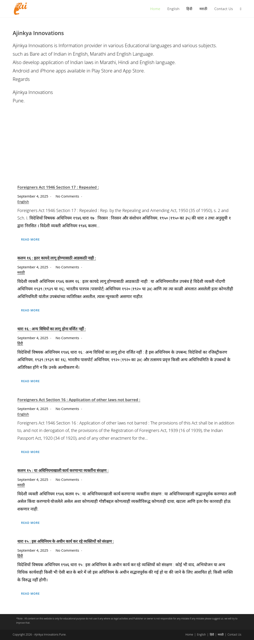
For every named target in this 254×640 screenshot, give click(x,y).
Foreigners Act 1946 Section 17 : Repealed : (58, 187)
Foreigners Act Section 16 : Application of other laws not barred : (78, 399)
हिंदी (20, 343)
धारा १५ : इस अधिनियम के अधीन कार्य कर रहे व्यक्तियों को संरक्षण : (65, 541)
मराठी (21, 272)
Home (189, 634)
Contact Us (234, 634)
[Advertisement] (127, 144)
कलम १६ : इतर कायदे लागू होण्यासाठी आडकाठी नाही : (56, 258)
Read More (30, 239)
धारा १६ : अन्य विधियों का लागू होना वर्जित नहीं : (51, 328)
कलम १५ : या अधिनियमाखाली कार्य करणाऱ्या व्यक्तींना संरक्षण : (63, 470)
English (23, 201)
